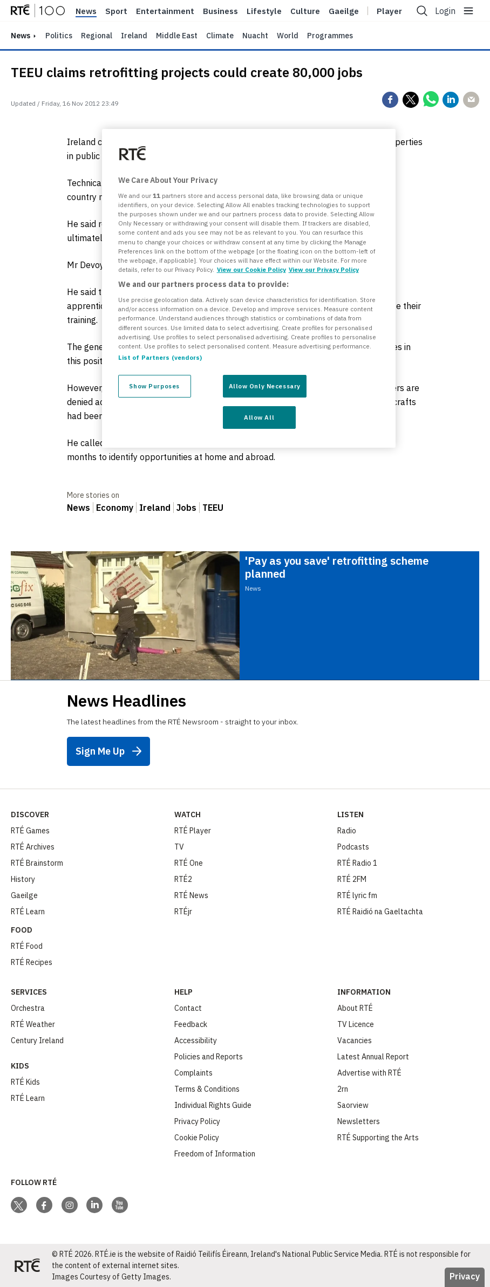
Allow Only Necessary (265, 386)
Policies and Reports (208, 1057)
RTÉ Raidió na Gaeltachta (380, 911)
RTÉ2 (183, 879)
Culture (305, 11)
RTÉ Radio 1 (357, 863)
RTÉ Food (27, 946)
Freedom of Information (214, 1154)
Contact (188, 1008)
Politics (58, 35)
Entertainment (165, 11)
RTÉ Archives (33, 847)
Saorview (353, 1105)
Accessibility (195, 1040)
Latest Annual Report (373, 1057)
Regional (96, 35)
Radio (346, 831)
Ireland (134, 35)
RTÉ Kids (25, 1082)
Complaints (193, 1073)
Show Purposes (154, 386)
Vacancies (354, 1040)
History (23, 879)
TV (179, 847)
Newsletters (358, 1121)
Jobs (186, 507)
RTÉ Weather (33, 1024)
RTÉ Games (30, 831)
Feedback (190, 1024)
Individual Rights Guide (212, 1105)
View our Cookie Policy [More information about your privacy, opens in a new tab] (251, 269)
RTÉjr (183, 911)
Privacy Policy (197, 1121)
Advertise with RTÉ (369, 1073)
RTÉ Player (192, 831)
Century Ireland (37, 1040)
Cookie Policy (196, 1137)
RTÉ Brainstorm (37, 863)
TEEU (212, 507)
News (86, 11)
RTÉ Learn (28, 911)
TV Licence (355, 1024)
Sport (116, 11)
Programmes (330, 35)
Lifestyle (264, 11)
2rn (342, 1089)
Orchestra (28, 1008)
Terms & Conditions (207, 1089)
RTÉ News (191, 895)
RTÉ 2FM (351, 879)
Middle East (177, 35)
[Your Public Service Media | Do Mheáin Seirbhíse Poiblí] (27, 1265)
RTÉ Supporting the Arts (378, 1137)
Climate (220, 35)
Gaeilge (344, 11)
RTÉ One (188, 863)
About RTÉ (355, 1008)
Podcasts (353, 847)
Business (220, 11)
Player (389, 11)
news (20, 35)
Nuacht (255, 35)
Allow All (259, 417)
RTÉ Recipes (31, 962)
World (287, 35)
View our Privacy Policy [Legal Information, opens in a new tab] (324, 269)
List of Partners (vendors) (160, 357)
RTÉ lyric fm (357, 895)
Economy (114, 507)
